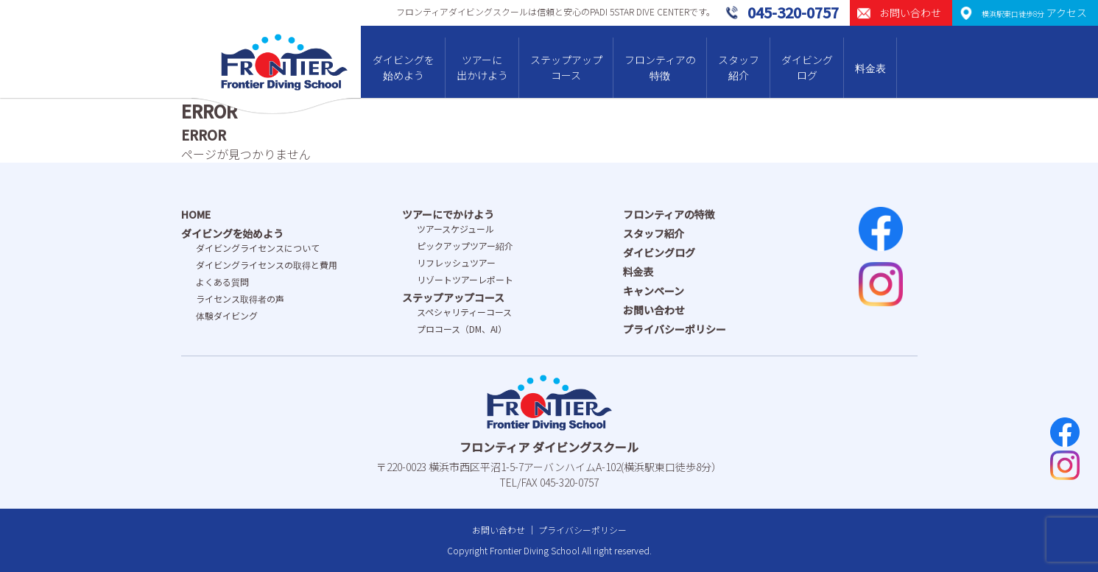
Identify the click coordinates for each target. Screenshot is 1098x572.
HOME (196, 214)
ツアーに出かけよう (482, 67)
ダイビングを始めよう (403, 67)
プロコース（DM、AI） (462, 328)
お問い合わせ (654, 310)
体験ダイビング (227, 315)
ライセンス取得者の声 (240, 298)
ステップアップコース (566, 67)
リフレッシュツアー (456, 262)
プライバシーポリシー (674, 329)
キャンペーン (653, 290)
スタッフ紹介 (738, 67)
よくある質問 (222, 281)
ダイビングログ (807, 67)
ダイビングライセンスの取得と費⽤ (266, 264)
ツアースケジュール (455, 228)
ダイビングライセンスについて (258, 247)
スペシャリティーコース (464, 312)
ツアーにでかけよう (448, 214)
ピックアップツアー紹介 (465, 245)
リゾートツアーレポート (465, 279)
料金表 (870, 67)
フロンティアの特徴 (660, 67)
